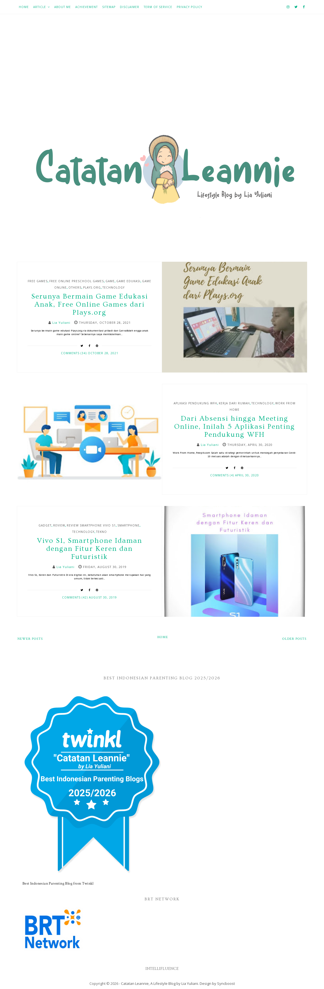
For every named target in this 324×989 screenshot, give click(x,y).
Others (74, 287)
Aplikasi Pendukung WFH (195, 403)
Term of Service (158, 7)
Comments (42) (75, 597)
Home (24, 7)
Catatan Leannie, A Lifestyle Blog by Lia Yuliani (159, 983)
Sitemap (108, 7)
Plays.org (92, 287)
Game (110, 281)
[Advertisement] (162, 75)
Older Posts (294, 639)
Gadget (45, 525)
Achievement (86, 7)
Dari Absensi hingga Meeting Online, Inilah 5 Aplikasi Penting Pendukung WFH (234, 427)
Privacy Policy (189, 7)
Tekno (101, 532)
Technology (113, 287)
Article (39, 7)
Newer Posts (30, 639)
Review (59, 525)
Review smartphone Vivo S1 (91, 525)
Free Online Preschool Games (76, 281)
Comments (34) (74, 353)
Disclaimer (129, 7)
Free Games (38, 281)
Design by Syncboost (217, 983)
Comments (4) (222, 475)
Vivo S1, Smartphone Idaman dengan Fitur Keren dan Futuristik (89, 549)
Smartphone (128, 525)
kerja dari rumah (234, 403)
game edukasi (128, 281)
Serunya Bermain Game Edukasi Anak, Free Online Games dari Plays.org (89, 304)
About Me (62, 7)
